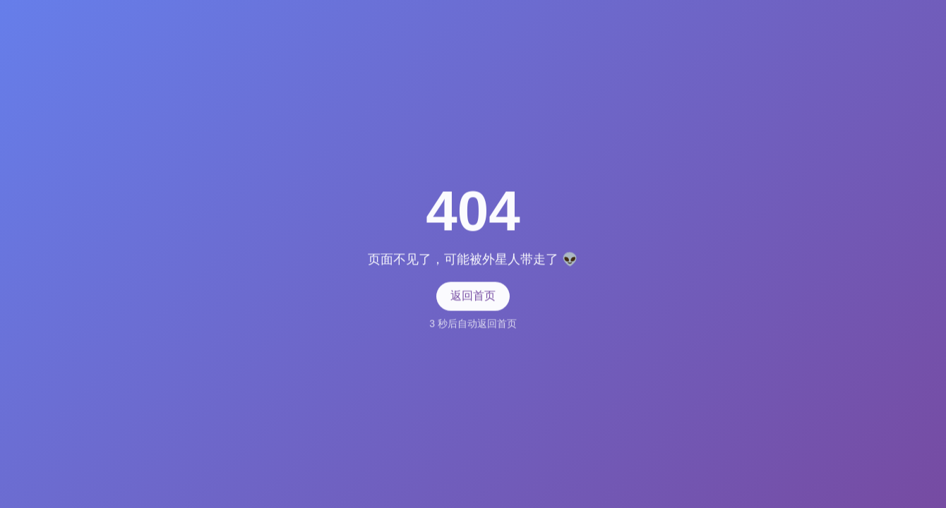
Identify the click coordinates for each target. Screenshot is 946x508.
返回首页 (473, 295)
